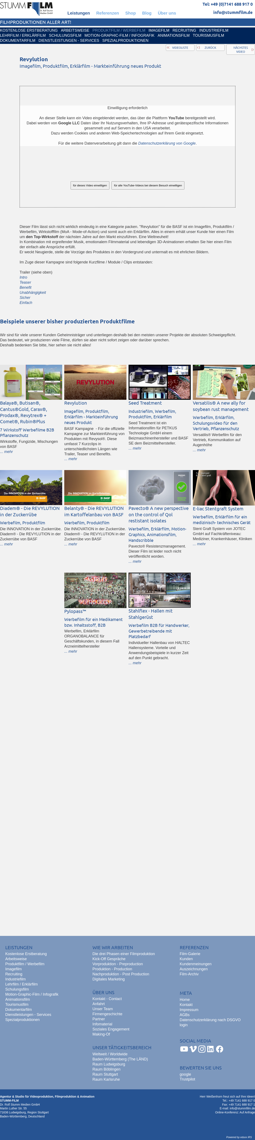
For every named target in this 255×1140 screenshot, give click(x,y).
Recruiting (13, 974)
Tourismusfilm (16, 1004)
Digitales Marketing (109, 979)
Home (185, 1000)
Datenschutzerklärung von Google (167, 143)
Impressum (189, 1010)
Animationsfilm (17, 999)
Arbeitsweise (16, 959)
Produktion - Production (112, 969)
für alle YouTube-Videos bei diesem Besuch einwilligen (148, 185)
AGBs (185, 1015)
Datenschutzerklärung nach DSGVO (210, 1020)
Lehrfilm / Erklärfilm (21, 984)
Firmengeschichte (107, 1014)
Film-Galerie (190, 954)
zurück (210, 47)
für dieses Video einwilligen (90, 185)
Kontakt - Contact (107, 999)
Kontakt (186, 1005)
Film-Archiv (189, 974)
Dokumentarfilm (18, 1009)
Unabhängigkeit (33, 292)
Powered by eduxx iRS (239, 1137)
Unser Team (103, 1009)
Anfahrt (99, 1004)
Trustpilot (187, 1079)
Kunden (186, 959)
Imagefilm (13, 969)
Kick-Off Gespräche (109, 959)
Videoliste (180, 47)
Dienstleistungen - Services (28, 1015)
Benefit (25, 287)
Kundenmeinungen (196, 964)
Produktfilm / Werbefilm (24, 964)
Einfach (26, 303)
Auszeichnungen (194, 969)
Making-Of (101, 1034)
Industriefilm (15, 979)
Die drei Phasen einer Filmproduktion (124, 954)
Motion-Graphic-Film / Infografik (31, 994)
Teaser (25, 282)
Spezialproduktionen (22, 1020)
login (184, 1025)
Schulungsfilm (17, 989)
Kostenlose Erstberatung (26, 954)
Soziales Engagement (111, 1029)
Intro (23, 277)
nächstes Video (241, 49)
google (185, 1074)
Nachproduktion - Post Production (121, 974)
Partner (99, 1019)
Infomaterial (102, 1024)
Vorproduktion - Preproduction (118, 964)
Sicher (25, 298)
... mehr (6, 452)
